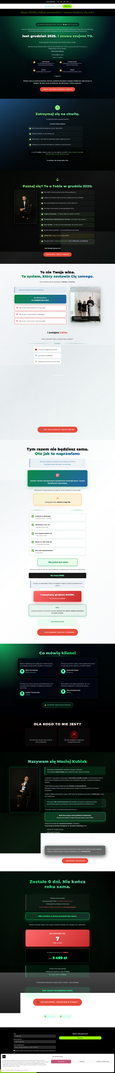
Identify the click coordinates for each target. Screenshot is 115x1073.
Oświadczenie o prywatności (21, 1070)
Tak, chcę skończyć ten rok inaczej (57, 429)
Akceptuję (61, 1061)
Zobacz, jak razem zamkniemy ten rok (57, 89)
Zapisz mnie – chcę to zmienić (57, 254)
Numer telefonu (18, 1039)
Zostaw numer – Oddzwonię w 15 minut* (57, 1002)
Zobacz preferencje (102, 1061)
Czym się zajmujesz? (19, 1044)
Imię (15, 1033)
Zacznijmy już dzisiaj (75, 861)
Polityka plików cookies (8, 1070)
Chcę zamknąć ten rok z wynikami (57, 632)
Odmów (81, 1061)
